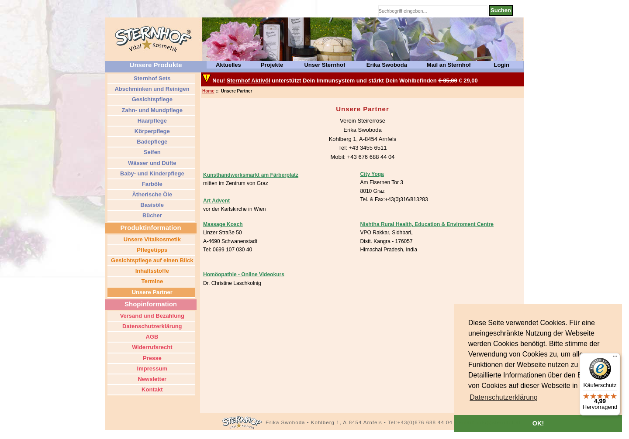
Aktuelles (228, 65)
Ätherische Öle (151, 194)
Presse (151, 358)
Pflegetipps (151, 250)
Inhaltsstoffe (151, 271)
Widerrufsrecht (152, 347)
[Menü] (615, 358)
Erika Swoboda (386, 65)
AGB (151, 336)
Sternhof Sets (151, 78)
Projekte (272, 65)
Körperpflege (151, 131)
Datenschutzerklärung (151, 326)
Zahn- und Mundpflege (151, 110)
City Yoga (372, 174)
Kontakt (151, 389)
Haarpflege (151, 120)
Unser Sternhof (324, 65)
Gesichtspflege (151, 99)
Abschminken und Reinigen (151, 89)
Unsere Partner (151, 292)
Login (501, 65)
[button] (503, 397)
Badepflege (151, 141)
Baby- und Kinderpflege (151, 173)
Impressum (151, 368)
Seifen (151, 152)
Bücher (151, 215)
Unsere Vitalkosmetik (151, 239)
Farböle (151, 184)
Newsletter (151, 379)
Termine (151, 281)
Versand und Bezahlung (151, 315)
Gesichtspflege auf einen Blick (151, 260)
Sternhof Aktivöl (248, 80)
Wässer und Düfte (151, 163)
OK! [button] (538, 423)
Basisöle (151, 205)
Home (208, 91)
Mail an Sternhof (449, 65)
